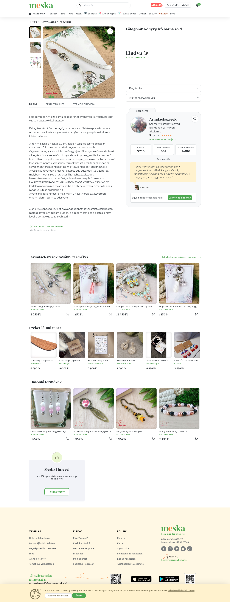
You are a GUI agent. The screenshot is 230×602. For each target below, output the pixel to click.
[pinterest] (176, 548)
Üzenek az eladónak (180, 197)
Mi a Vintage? (80, 538)
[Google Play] (141, 579)
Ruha (70, 13)
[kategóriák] (38, 14)
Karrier (120, 543)
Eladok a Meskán (82, 543)
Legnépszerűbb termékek (43, 548)
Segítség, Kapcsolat (83, 564)
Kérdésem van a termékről (46, 226)
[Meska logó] (181, 530)
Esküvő (153, 13)
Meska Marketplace (83, 548)
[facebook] (163, 548)
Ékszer (53, 13)
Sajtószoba (123, 548)
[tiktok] (189, 548)
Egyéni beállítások (58, 595)
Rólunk (121, 538)
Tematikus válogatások (41, 564)
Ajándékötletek (37, 558)
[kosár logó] (197, 5)
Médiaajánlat (80, 558)
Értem (79, 595)
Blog (172, 13)
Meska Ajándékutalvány (42, 543)
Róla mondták (163, 159)
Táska (62, 13)
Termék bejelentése (42, 230)
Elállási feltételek (126, 558)
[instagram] (170, 548)
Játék (79, 13)
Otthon (143, 13)
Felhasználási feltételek (130, 553)
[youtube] (183, 548)
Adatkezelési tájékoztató (130, 564)
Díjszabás (78, 553)
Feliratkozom (57, 491)
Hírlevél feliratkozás (39, 538)
